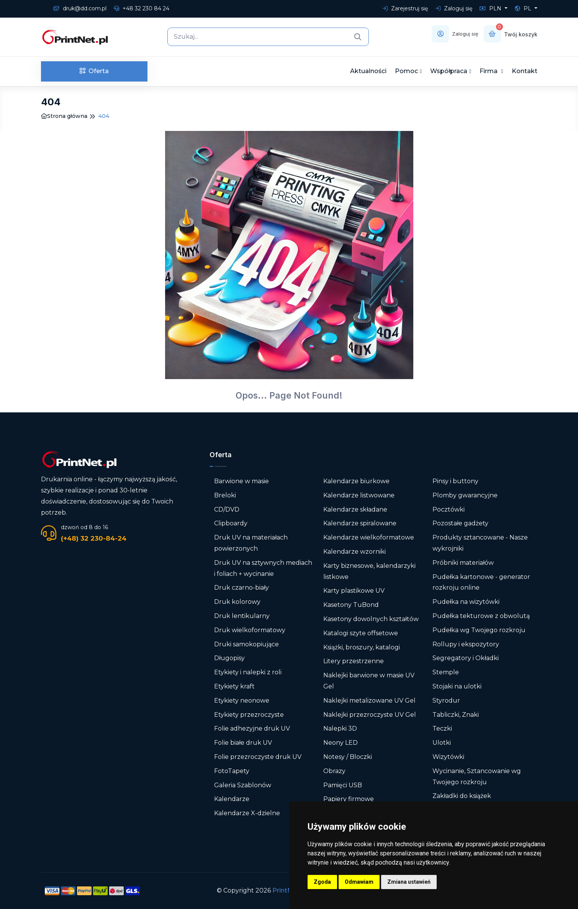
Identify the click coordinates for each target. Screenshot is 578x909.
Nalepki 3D (340, 728)
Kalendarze (231, 799)
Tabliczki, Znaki (455, 714)
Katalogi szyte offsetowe (360, 633)
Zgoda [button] (322, 882)
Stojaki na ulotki (456, 686)
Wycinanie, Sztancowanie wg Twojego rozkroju (476, 776)
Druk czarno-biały (241, 587)
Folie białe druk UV (243, 742)
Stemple (445, 672)
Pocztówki (448, 509)
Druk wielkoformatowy (249, 630)
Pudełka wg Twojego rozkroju (479, 630)
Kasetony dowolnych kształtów (371, 619)
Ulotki (441, 742)
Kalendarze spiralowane (359, 523)
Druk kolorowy (237, 601)
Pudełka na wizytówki (465, 601)
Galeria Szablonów (242, 785)
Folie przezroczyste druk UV (257, 756)
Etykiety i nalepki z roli (248, 672)
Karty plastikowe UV (354, 590)
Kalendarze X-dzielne (247, 813)
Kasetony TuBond (351, 604)
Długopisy (229, 658)
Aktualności (368, 71)
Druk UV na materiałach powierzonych (251, 543)
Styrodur (446, 700)
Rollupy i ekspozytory (465, 644)
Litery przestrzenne (353, 661)
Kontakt (524, 71)
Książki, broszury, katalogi (361, 647)
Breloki (225, 495)
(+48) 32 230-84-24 (93, 538)
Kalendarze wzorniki (354, 551)
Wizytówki (448, 756)
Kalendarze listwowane (359, 495)
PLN (491, 8)
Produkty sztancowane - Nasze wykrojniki (480, 543)
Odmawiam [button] (359, 882)
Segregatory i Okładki (465, 658)
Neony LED (340, 742)
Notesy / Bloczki (347, 756)
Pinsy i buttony (455, 481)
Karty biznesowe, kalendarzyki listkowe (369, 571)
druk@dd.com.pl (79, 8)
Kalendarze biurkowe (356, 481)
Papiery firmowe (348, 799)
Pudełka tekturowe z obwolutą (481, 616)
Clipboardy (230, 523)
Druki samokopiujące (246, 644)
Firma (489, 71)
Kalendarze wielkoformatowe (368, 537)
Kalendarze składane (355, 509)
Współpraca (448, 71)
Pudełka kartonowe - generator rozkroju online (481, 582)
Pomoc (406, 71)
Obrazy (334, 771)
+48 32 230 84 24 (141, 8)
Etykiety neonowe (241, 700)
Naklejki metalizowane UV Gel (369, 700)
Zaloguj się (453, 8)
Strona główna (64, 116)
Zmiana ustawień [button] (409, 882)
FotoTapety (231, 771)
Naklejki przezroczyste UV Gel (369, 714)
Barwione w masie (241, 481)
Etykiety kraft (234, 686)
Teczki (442, 728)
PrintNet (285, 890)
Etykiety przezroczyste (249, 714)
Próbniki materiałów (463, 562)
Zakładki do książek (461, 795)
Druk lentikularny (242, 616)
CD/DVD (226, 509)
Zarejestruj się (405, 8)
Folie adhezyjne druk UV (252, 728)
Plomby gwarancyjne (465, 495)
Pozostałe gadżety (460, 523)
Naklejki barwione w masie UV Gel (368, 681)
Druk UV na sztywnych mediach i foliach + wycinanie (263, 568)
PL (524, 8)
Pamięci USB (342, 785)
